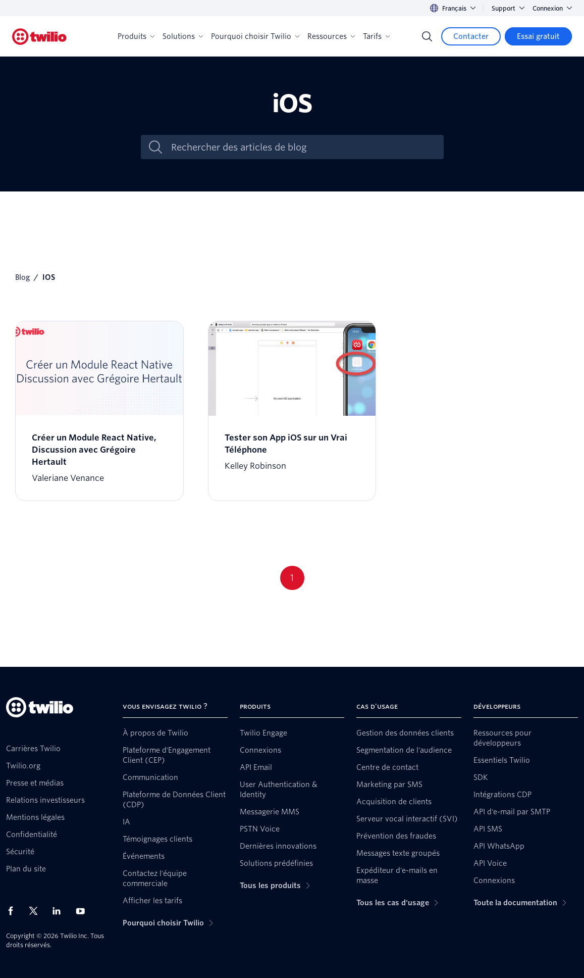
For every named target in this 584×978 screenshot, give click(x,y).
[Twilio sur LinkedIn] (60, 911)
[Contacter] (471, 36)
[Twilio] (39, 36)
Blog (22, 277)
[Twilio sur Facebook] (13, 910)
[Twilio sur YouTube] (83, 910)
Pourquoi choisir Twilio (255, 36)
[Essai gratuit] (538, 36)
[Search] (427, 36)
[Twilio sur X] (36, 911)
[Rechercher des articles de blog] (303, 147)
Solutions (183, 36)
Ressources (331, 36)
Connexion (552, 8)
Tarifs (376, 36)
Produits (136, 36)
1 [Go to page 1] (292, 577)
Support (508, 8)
